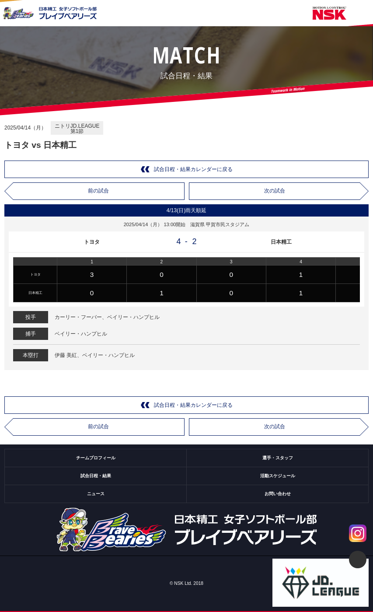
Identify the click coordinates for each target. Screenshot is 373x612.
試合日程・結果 (95, 475)
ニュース (96, 493)
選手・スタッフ (277, 457)
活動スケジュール (277, 475)
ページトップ (357, 559)
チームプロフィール (95, 457)
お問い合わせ (278, 493)
